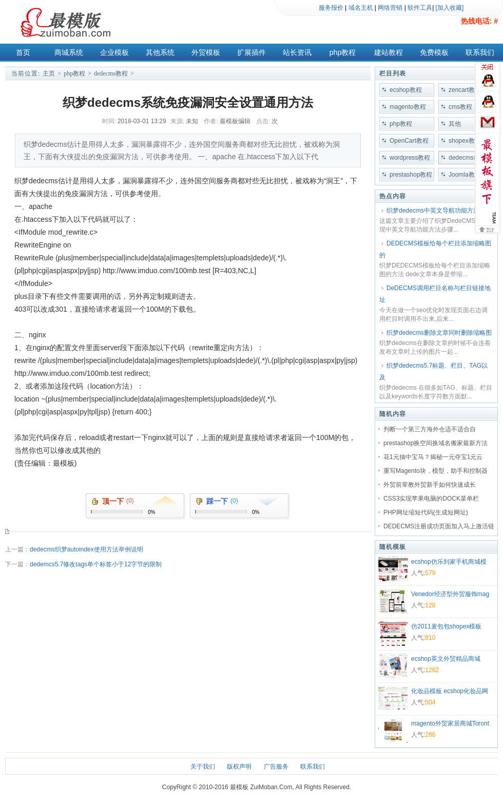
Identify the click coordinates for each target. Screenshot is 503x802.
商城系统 (68, 52)
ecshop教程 (406, 89)
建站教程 (388, 52)
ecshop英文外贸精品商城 (445, 658)
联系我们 (480, 52)
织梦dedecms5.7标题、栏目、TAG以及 (433, 371)
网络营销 (390, 7)
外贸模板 (205, 52)
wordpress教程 (410, 157)
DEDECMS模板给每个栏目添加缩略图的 (435, 249)
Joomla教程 (465, 174)
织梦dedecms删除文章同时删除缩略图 (439, 332)
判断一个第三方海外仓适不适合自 (429, 429)
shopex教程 (465, 140)
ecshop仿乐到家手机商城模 (449, 561)
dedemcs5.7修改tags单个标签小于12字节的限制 (96, 564)
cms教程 (460, 106)
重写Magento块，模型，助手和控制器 (435, 470)
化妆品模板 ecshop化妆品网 (449, 691)
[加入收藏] (450, 7)
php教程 (343, 52)
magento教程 (408, 106)
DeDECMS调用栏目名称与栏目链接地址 (435, 293)
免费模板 (434, 52)
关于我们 (202, 766)
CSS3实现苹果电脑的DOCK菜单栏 (431, 498)
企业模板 (114, 52)
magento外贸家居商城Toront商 (450, 724)
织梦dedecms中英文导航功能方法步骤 (439, 210)
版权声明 (239, 766)
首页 (23, 52)
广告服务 (276, 766)
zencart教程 (465, 89)
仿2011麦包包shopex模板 (446, 626)
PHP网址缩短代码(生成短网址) (425, 512)
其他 (455, 123)
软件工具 (420, 7)
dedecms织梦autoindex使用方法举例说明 (86, 549)
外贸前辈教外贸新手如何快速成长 (429, 484)
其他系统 (160, 52)
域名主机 (361, 7)
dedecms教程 (111, 73)
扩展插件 (251, 52)
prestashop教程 (411, 174)
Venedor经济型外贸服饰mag (450, 594)
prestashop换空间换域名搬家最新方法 (435, 443)
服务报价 (331, 7)
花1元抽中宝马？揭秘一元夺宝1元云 (432, 457)
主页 (49, 73)
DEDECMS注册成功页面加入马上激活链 (438, 526)
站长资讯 (297, 52)
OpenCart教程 (409, 140)
